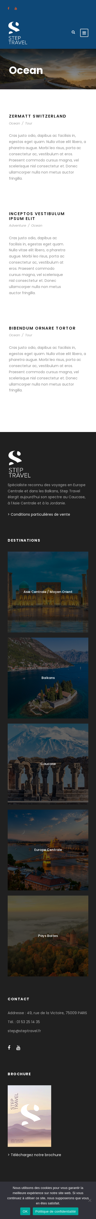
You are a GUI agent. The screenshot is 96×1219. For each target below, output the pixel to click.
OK (25, 1211)
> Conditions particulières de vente (39, 514)
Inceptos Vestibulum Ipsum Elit (37, 216)
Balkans (48, 677)
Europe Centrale (48, 849)
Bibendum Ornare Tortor (42, 328)
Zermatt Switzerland (38, 116)
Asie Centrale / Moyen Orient (48, 591)
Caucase (48, 763)
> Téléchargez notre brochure (34, 1154)
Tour (28, 123)
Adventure (17, 225)
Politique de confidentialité (55, 1211)
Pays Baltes (48, 935)
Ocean (14, 123)
